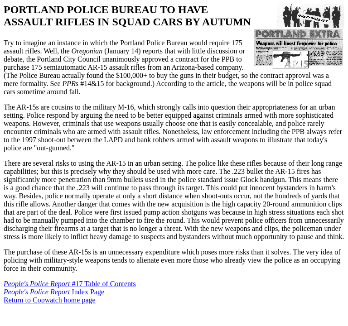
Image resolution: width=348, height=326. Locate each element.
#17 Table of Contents (70, 284)
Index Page (54, 292)
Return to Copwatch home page (50, 300)
